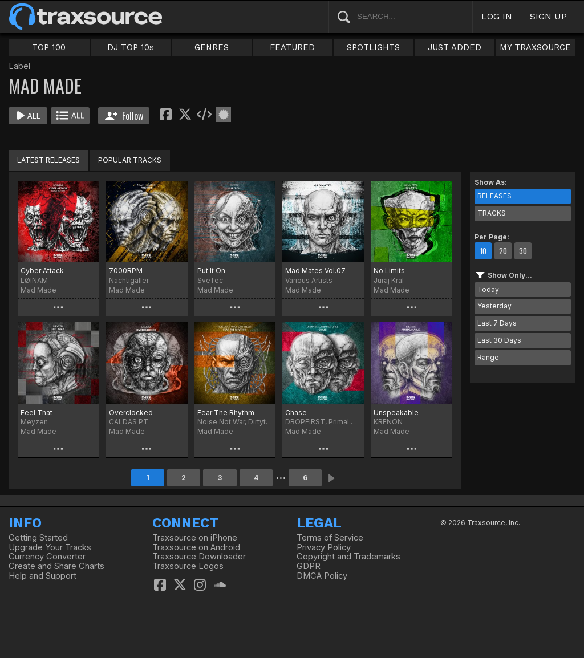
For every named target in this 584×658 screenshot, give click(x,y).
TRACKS (491, 213)
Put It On (211, 270)
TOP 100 (49, 47)
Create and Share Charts (56, 566)
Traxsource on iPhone (194, 538)
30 (523, 251)
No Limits (389, 270)
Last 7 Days (497, 323)
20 (503, 251)
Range (488, 357)
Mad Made (38, 290)
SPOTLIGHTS (373, 47)
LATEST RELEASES (48, 160)
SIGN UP (548, 16)
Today (488, 289)
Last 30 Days (499, 340)
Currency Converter (47, 556)
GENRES (211, 47)
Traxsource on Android (196, 547)
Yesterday (494, 306)
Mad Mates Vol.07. (316, 270)
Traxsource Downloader (199, 556)
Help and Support (42, 576)
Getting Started (38, 538)
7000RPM (126, 270)
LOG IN (496, 16)
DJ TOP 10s (130, 47)
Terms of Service (330, 538)
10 (483, 251)
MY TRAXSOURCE (535, 47)
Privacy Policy (324, 547)
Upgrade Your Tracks (50, 547)
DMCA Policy (322, 576)
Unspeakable (396, 412)
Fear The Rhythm (225, 412)
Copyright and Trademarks (348, 556)
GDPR (309, 566)
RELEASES (494, 196)
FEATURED (292, 47)
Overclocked (131, 412)
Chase (296, 412)
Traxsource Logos (188, 566)
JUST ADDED (454, 47)
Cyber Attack (42, 270)
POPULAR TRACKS (129, 160)
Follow (124, 116)
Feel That (36, 412)
